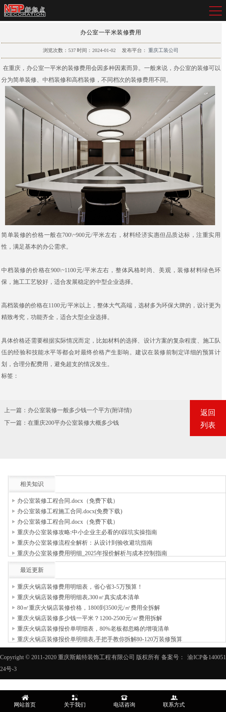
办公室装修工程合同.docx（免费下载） (67, 501)
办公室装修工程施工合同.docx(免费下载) (69, 511)
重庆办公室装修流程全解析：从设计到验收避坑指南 (84, 543)
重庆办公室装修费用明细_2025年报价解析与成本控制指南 (92, 553)
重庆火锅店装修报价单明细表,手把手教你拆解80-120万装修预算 (99, 639)
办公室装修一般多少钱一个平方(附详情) (79, 410)
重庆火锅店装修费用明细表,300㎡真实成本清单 (78, 597)
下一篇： (16, 423)
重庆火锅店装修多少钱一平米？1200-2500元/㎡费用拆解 (89, 618)
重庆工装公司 (163, 50)
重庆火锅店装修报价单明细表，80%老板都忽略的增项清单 (93, 629)
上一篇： (16, 410)
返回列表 (207, 418)
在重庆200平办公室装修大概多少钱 (73, 423)
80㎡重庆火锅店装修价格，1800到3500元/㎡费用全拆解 (88, 608)
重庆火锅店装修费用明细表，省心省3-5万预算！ (80, 587)
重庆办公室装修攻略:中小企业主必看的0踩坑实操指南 (87, 532)
